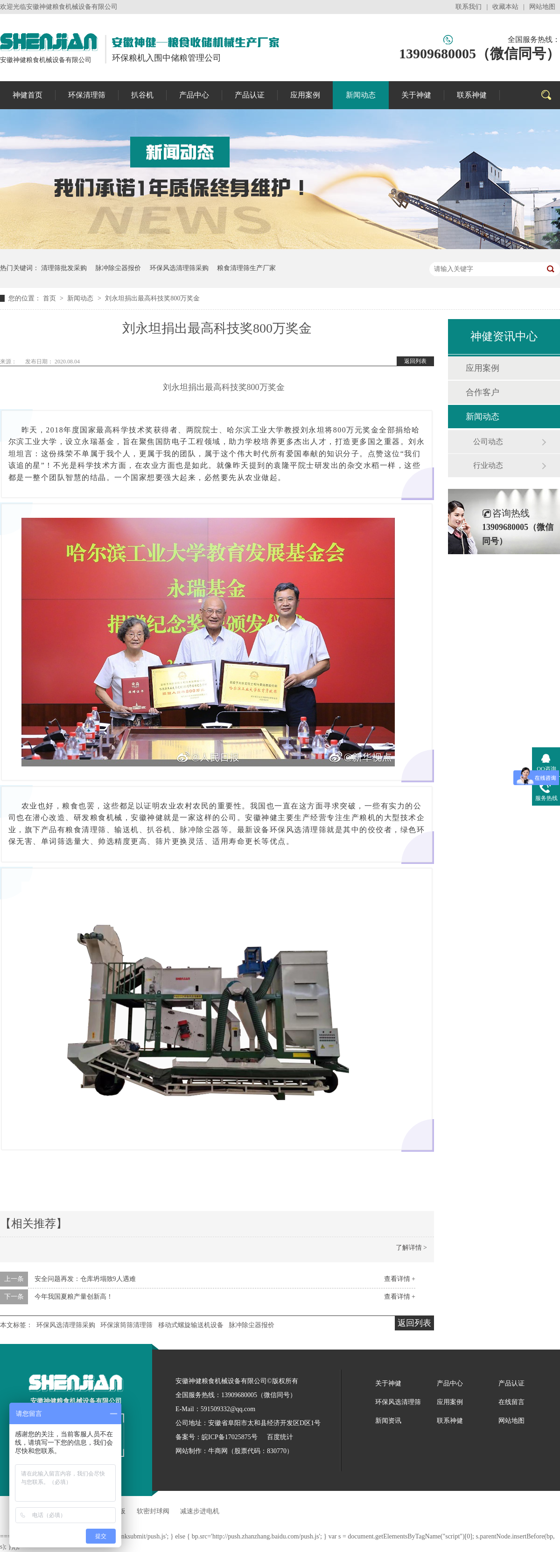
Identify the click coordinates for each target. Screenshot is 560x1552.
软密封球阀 (153, 1511)
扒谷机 (142, 95)
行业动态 (488, 465)
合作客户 (482, 392)
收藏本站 (505, 6)
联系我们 (468, 6)
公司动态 (488, 441)
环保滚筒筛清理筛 (126, 1325)
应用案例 (305, 95)
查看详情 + (399, 1278)
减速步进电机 (199, 1511)
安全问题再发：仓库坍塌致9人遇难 (85, 1278)
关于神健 (416, 95)
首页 (50, 298)
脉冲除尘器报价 (118, 267)
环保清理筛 (86, 95)
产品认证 (250, 95)
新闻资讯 (388, 1420)
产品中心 (194, 95)
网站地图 (542, 6)
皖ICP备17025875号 (230, 1437)
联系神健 (472, 95)
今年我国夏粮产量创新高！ (74, 1296)
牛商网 (218, 1451)
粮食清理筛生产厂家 (246, 267)
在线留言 (511, 1402)
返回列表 (415, 361)
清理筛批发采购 (64, 267)
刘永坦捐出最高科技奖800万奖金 (152, 298)
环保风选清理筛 (398, 1402)
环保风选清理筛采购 (179, 267)
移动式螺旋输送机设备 (191, 1325)
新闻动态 (361, 95)
